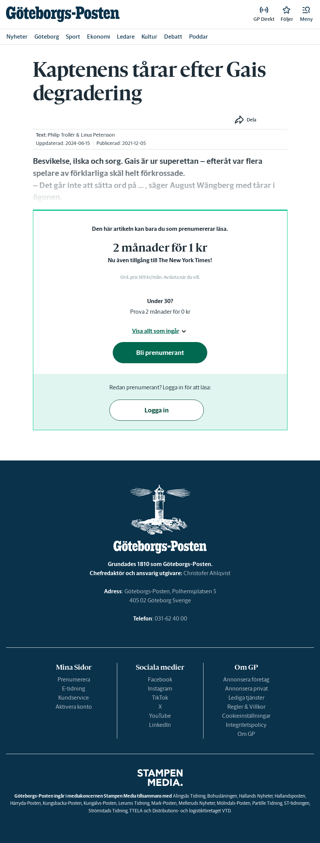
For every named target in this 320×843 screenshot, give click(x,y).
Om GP (246, 733)
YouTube (160, 715)
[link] (63, 14)
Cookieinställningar (246, 715)
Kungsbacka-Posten (62, 803)
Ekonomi (98, 36)
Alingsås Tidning (189, 796)
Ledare (126, 36)
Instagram (160, 688)
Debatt (173, 36)
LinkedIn (160, 724)
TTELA (136, 810)
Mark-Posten (164, 803)
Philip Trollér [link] (61, 135)
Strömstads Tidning (108, 810)
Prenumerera (73, 679)
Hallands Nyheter (256, 796)
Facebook (160, 679)
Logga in (156, 410)
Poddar (198, 36)
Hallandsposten (290, 796)
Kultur (149, 36)
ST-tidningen (296, 803)
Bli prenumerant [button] (160, 352)
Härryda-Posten (25, 803)
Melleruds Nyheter (197, 803)
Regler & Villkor (246, 706)
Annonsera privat (246, 688)
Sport (73, 36)
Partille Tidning (267, 803)
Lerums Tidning (133, 803)
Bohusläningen (222, 796)
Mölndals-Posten (233, 803)
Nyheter (17, 36)
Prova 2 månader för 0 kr (160, 311)
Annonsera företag (246, 679)
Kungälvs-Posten (100, 803)
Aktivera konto (74, 706)
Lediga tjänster (246, 697)
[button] (306, 14)
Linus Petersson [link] (98, 135)
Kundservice (73, 697)
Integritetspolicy (246, 724)
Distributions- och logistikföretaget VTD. (191, 810)
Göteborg (46, 36)
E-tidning (73, 688)
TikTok (160, 697)
